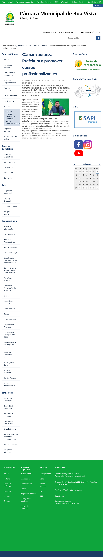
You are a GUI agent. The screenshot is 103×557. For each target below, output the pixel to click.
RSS (56, 2)
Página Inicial (7, 2)
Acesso (6, 474)
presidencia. (64, 490)
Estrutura (7, 491)
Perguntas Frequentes (25, 2)
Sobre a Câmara (32, 46)
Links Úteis (7, 392)
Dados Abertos (43, 485)
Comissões (25, 488)
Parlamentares (26, 474)
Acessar (98, 5)
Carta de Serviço (77, 2)
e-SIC (42, 479)
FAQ (41, 491)
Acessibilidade (64, 32)
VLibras (97, 32)
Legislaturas (25, 479)
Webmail (64, 2)
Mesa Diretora (26, 484)
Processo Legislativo (7, 147)
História (7, 479)
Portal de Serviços (44, 2)
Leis (4, 185)
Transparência (9, 221)
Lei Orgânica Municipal (26, 499)
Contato (77, 32)
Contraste (87, 32)
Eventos (7, 501)
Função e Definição (7, 485)
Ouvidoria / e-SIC (94, 2)
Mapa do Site (50, 32)
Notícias (44, 46)
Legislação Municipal (25, 507)
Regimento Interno (28, 493)
